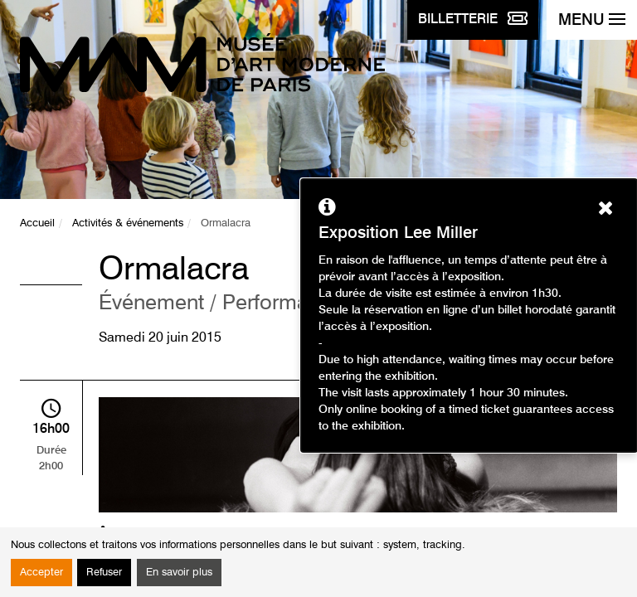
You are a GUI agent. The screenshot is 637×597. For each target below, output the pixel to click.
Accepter (41, 572)
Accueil (37, 223)
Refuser (104, 572)
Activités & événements (127, 223)
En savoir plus (179, 572)
